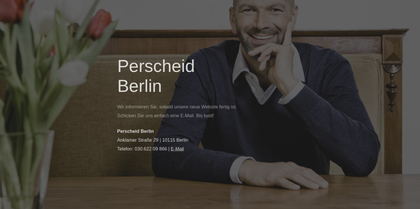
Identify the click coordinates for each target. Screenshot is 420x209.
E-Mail (177, 148)
